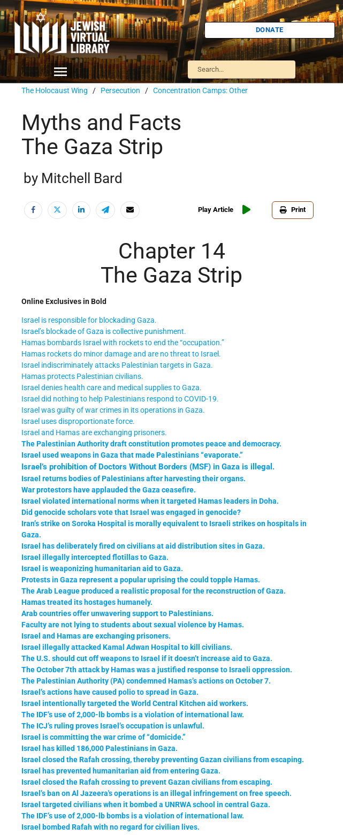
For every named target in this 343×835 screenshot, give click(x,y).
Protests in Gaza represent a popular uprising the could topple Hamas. (140, 579)
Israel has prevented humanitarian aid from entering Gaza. (120, 770)
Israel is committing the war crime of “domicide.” (103, 737)
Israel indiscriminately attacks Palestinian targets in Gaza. (117, 365)
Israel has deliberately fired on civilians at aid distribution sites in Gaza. (143, 546)
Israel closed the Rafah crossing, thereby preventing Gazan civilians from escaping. (162, 759)
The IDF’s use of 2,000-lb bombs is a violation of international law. (132, 714)
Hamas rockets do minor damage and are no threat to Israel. (121, 354)
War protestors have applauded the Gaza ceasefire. (108, 489)
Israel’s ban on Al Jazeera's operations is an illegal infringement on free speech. (156, 793)
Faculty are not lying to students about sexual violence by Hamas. (132, 624)
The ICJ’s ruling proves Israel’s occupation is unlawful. (112, 726)
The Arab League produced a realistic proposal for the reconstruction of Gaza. (153, 591)
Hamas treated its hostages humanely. (87, 602)
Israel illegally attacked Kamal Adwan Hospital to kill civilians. (126, 647)
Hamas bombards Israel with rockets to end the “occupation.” (122, 342)
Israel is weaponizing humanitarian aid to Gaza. (102, 568)
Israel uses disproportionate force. (78, 421)
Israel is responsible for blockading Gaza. (89, 320)
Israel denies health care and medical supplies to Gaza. (111, 387)
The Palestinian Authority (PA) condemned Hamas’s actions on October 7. (146, 681)
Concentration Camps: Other (200, 90)
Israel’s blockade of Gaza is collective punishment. (103, 331)
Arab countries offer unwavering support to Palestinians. (117, 613)
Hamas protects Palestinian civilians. (82, 376)
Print (293, 210)
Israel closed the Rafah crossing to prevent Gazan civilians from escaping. (146, 782)
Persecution (120, 90)
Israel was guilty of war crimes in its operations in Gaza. (113, 410)
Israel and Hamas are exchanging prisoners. (94, 432)
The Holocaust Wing (54, 90)
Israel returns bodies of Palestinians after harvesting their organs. (133, 478)
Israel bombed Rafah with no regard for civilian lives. (110, 827)
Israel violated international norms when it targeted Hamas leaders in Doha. (150, 501)
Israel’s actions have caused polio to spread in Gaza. (110, 692)
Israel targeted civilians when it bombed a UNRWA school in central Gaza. (145, 804)
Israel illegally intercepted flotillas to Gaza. (95, 557)
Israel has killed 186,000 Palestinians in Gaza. (99, 748)
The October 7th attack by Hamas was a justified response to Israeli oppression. (156, 669)
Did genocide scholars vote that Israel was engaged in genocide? (131, 512)
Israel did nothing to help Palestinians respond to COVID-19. (120, 398)
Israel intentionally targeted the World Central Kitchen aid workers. (134, 703)
